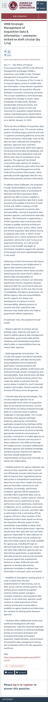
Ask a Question (20, 16)
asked (6, 59)
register (28, 684)
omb (6, 666)
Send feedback (8, 699)
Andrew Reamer (24, 59)
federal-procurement (16, 666)
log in (16, 684)
